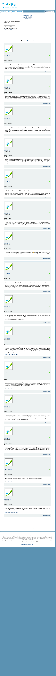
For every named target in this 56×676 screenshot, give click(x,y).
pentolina (28, 19)
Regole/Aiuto (19, 11)
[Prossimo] (31, 40)
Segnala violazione (46, 71)
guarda (13, 23)
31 (7, 475)
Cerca (13, 11)
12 (7, 93)
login (11, 29)
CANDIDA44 (7, 469)
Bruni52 (6, 55)
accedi (51, 11)
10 (7, 156)
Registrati (47, 11)
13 (7, 62)
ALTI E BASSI (27, 17)
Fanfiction (3, 11)
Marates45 (6, 499)
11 (7, 125)
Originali (9, 11)
